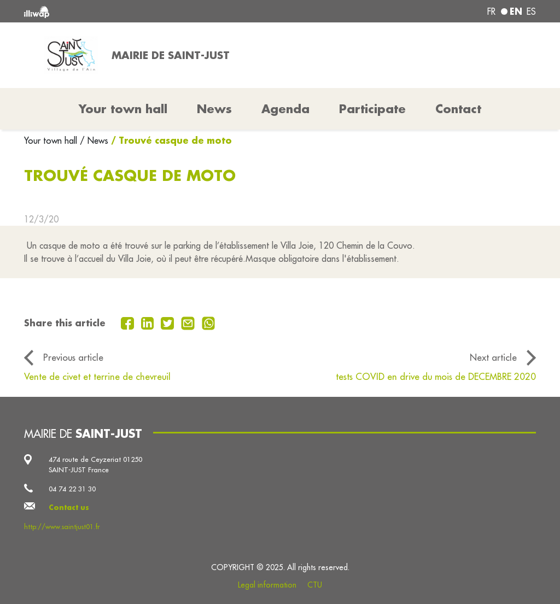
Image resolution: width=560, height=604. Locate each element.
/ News (94, 140)
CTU (314, 585)
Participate (372, 108)
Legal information (267, 585)
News (214, 108)
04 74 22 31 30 (72, 488)
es (531, 11)
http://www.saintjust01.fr (62, 526)
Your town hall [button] (123, 108)
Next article (493, 357)
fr (491, 11)
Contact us (69, 507)
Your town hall (52, 140)
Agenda (285, 108)
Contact (458, 108)
